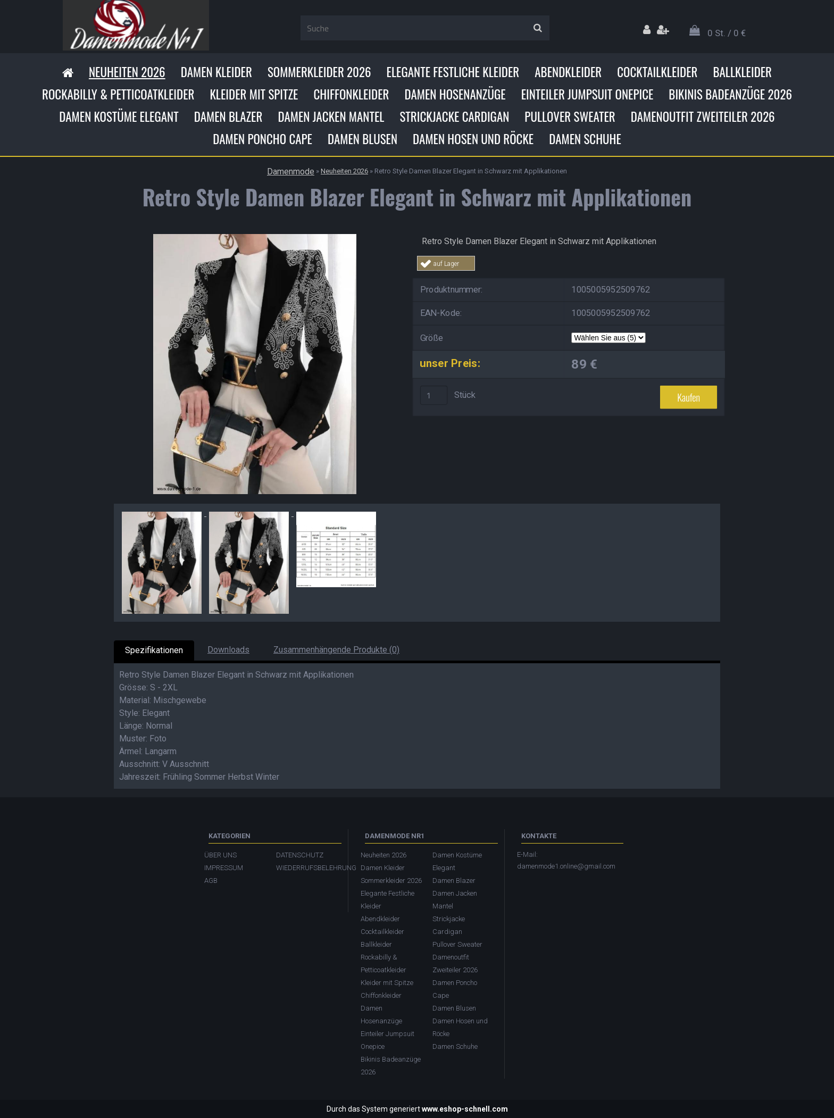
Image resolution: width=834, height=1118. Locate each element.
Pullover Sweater (569, 116)
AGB (211, 881)
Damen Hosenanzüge (454, 94)
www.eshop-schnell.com (465, 1109)
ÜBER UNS (220, 855)
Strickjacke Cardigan (454, 116)
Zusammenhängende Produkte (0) (336, 650)
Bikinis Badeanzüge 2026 (730, 94)
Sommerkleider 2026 (319, 72)
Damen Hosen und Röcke (473, 139)
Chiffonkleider (351, 94)
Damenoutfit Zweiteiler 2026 (703, 116)
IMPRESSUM (223, 868)
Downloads (228, 650)
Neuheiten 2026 (127, 72)
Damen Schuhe (585, 139)
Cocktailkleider (657, 72)
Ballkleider (742, 72)
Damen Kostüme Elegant (118, 116)
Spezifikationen (154, 650)
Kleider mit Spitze (254, 94)
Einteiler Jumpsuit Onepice (587, 94)
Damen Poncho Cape (262, 139)
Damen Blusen (362, 139)
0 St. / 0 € (726, 33)
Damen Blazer (228, 116)
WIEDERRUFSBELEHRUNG (306, 868)
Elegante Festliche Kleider (453, 72)
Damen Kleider (216, 72)
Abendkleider (568, 72)
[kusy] (434, 395)
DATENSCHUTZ (299, 855)
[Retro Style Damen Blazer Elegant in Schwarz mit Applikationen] (254, 238)
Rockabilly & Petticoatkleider (118, 94)
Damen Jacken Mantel (331, 116)
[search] (537, 28)
